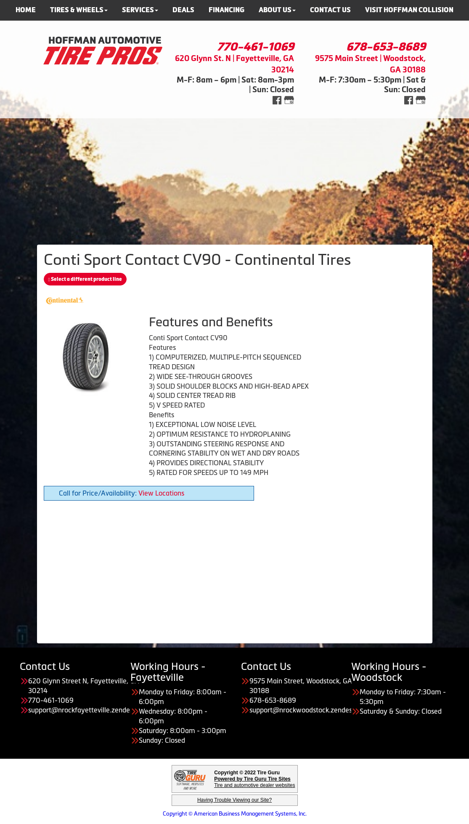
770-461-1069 (255, 46)
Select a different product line (85, 279)
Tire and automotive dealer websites (254, 782)
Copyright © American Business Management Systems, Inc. (235, 814)
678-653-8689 (386, 46)
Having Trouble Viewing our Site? (234, 800)
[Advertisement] (234, 177)
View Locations (161, 493)
